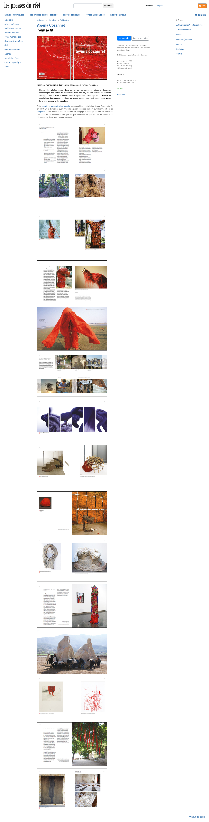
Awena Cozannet (51, 25)
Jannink (52, 20)
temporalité (41, 112)
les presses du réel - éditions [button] (43, 15)
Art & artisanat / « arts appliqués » (190, 25)
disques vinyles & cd (13, 41)
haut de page (197, 816)
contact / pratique (12, 62)
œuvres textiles (57, 106)
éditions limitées (12, 49)
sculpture (46, 106)
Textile (179, 54)
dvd (6, 45)
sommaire (121, 95)
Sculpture (180, 49)
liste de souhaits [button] (140, 38)
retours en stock (11, 33)
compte (200, 15)
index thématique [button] (118, 15)
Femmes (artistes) (184, 39)
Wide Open (65, 20)
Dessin (179, 34)
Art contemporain (183, 30)
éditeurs (40, 20)
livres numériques (12, 37)
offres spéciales (11, 24)
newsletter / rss (11, 58)
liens (6, 66)
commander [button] (124, 38)
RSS (202, 6)
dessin (67, 106)
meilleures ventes (12, 28)
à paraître (8, 20)
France (179, 44)
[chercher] (87, 5)
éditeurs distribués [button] (71, 15)
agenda (7, 54)
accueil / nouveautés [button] (14, 15)
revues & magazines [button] (95, 15)
